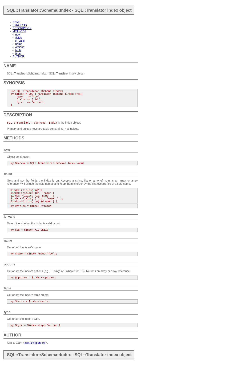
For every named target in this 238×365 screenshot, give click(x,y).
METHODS (19, 31)
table (18, 50)
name (18, 43)
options (19, 47)
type (18, 53)
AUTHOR (18, 56)
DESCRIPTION (22, 28)
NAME (17, 22)
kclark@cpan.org (35, 342)
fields (18, 37)
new (17, 34)
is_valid (20, 40)
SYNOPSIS (20, 25)
